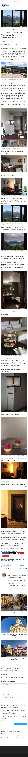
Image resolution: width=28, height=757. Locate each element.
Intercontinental (21, 559)
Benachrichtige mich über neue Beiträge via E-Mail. (13, 721)
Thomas (4, 41)
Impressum (16, 753)
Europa (14, 43)
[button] (5, 553)
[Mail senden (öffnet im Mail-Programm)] (17, 1)
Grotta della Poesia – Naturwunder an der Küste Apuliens (11, 731)
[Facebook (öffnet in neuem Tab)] (12, 1)
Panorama (8, 560)
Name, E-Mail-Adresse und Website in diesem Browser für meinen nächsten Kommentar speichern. (13, 706)
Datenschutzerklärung (9, 753)
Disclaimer (20, 753)
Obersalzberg (3, 560)
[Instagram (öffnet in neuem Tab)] (16, 1)
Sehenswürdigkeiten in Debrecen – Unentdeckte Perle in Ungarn (14, 635)
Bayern (4, 43)
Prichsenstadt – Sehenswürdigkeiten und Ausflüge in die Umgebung (14, 658)
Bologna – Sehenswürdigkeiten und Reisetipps (14, 612)
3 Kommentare (6, 44)
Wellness (11, 560)
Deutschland (9, 43)
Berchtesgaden (9, 559)
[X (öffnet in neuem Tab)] (11, 1)
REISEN (19, 43)
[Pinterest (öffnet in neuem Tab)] (14, 1)
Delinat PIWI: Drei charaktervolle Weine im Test (9, 733)
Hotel (17, 559)
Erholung (14, 559)
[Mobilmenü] (25, 5)
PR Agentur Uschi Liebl (18, 545)
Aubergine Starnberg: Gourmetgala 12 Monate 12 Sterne (11, 735)
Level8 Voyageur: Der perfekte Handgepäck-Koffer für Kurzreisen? (12, 737)
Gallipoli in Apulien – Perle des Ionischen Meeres (9, 739)
